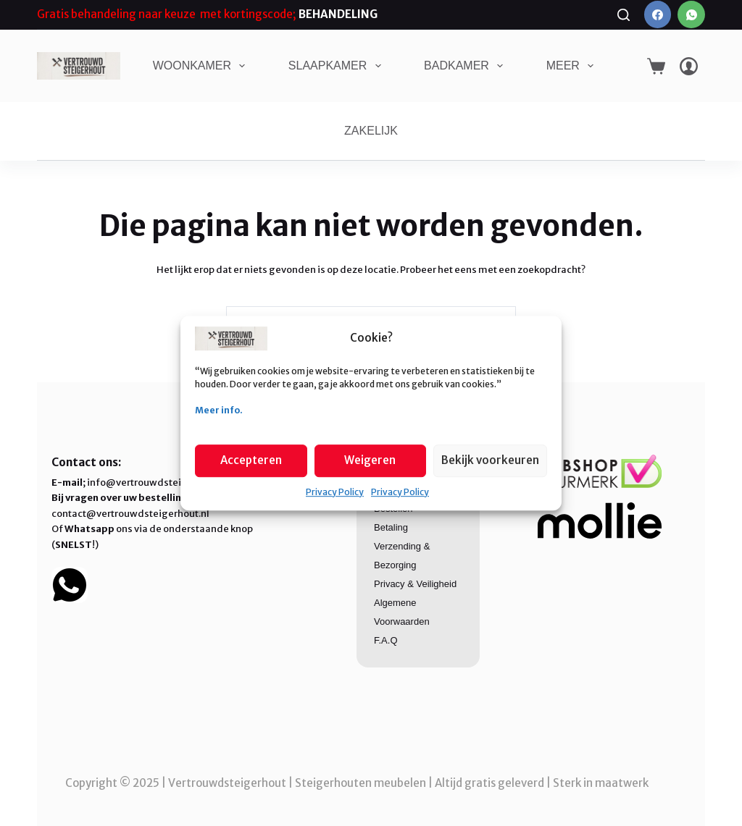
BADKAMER (466, 66)
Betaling (391, 527)
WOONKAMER (202, 66)
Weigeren (370, 460)
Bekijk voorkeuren (490, 460)
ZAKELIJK (371, 131)
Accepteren (251, 460)
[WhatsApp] (691, 14)
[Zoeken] (623, 15)
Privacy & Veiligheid (415, 583)
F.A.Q (386, 640)
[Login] (689, 66)
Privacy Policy (335, 491)
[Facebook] (658, 14)
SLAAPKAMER (337, 66)
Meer (572, 66)
